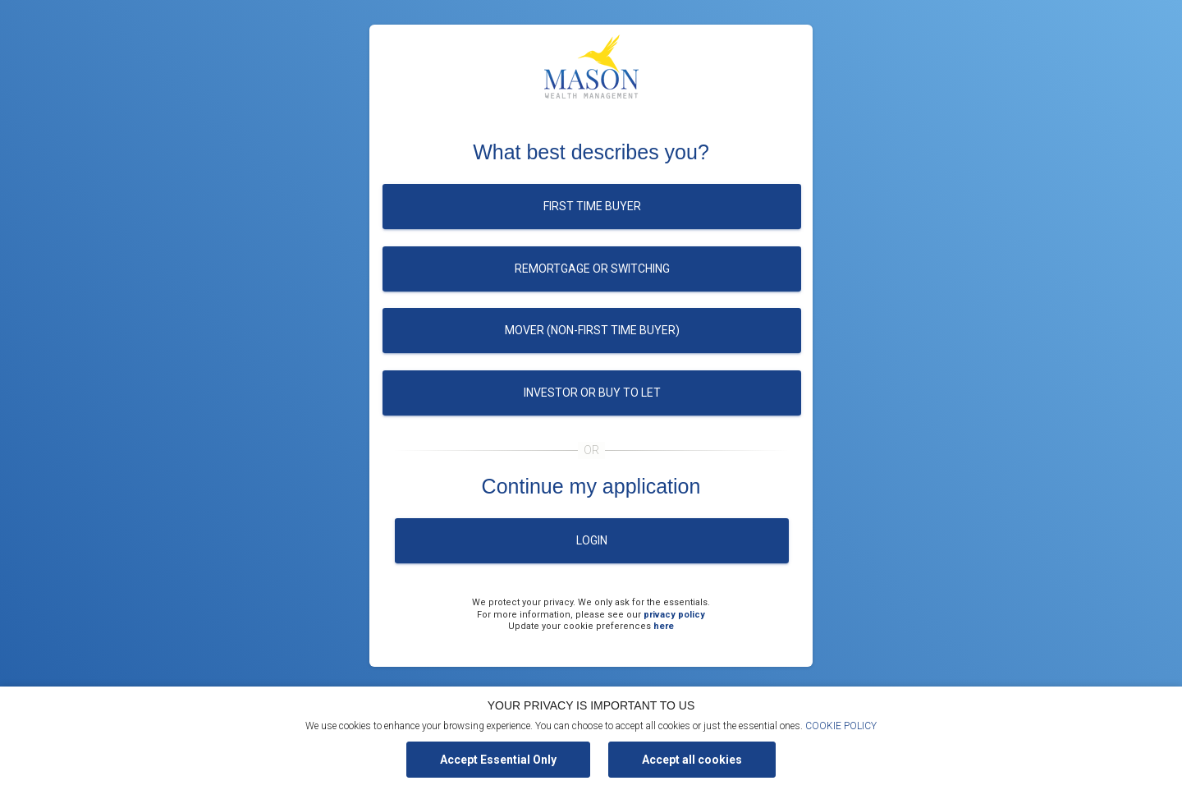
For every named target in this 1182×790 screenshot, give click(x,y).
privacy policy (674, 614)
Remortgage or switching (592, 268)
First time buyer (592, 206)
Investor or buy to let (592, 392)
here (663, 626)
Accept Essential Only (498, 759)
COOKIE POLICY (841, 726)
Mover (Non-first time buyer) (592, 330)
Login (591, 540)
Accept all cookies (692, 759)
